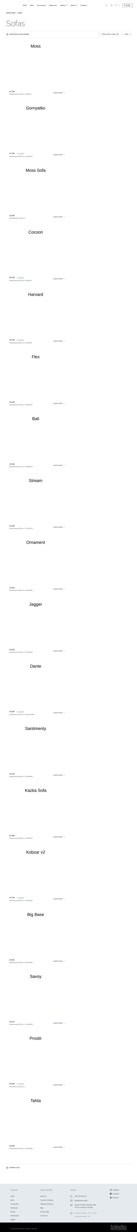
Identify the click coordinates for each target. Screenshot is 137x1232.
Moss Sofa (36, 170)
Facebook (114, 1194)
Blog (41, 1208)
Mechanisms (15, 1216)
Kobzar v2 (35, 852)
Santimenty (35, 728)
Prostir (36, 1038)
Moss (36, 46)
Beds (32, 5)
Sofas (25, 5)
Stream (35, 480)
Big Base (35, 914)
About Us (43, 1196)
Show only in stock (110, 34)
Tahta (36, 1100)
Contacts (83, 5)
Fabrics (13, 1212)
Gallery (62, 5)
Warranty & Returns (46, 1204)
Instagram (114, 1190)
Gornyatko (35, 108)
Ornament (35, 542)
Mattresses (53, 5)
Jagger (35, 604)
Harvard (35, 294)
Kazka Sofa (35, 790)
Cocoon (35, 232)
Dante (35, 666)
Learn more (59, 93)
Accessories (41, 5)
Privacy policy (44, 1212)
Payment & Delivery (46, 1200)
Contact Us (44, 1216)
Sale (128, 34)
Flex (36, 356)
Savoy (35, 976)
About (73, 5)
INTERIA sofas (13, 1167)
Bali (35, 418)
